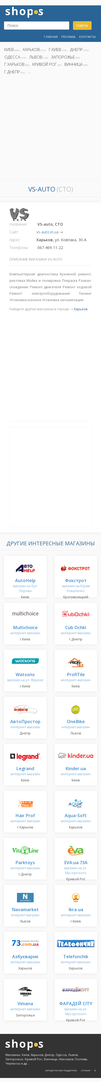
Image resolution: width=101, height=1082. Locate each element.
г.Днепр (12, 71)
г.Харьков (14, 64)
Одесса (12, 57)
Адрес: (15, 239)
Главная (51, 37)
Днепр (76, 49)
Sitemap (85, 1070)
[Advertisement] (50, 128)
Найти (82, 25)
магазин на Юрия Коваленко (76, 586)
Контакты (87, 37)
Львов (35, 57)
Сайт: (14, 232)
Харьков (31, 49)
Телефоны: (19, 247)
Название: (18, 224)
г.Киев (55, 49)
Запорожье (63, 57)
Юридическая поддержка (61, 1070)
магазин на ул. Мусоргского (76, 868)
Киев (9, 49)
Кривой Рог (44, 64)
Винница (73, 64)
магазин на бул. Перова (25, 586)
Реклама (68, 37)
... (29, 71)
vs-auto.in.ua (47, 232)
